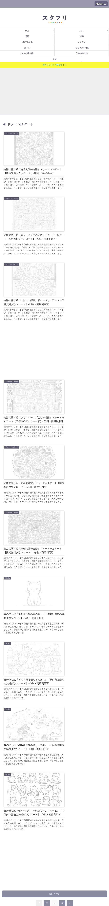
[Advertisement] (54, 90)
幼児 (19, 880)
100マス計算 (54, 884)
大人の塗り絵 (54, 888)
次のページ (55, 562)
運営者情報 (81, 897)
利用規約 (90, 892)
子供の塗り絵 (90, 888)
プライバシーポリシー (28, 897)
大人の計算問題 (19, 888)
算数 (90, 880)
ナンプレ (90, 884)
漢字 (19, 884)
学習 (54, 892)
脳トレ (19, 892)
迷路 (54, 880)
